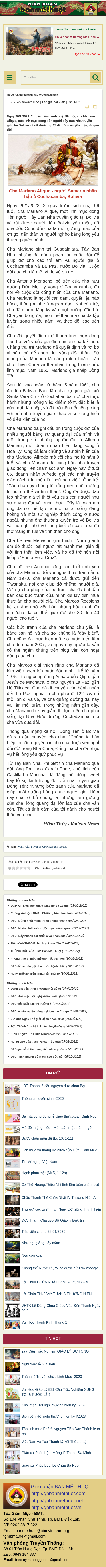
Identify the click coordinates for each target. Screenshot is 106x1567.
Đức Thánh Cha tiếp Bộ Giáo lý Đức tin (53, 1220)
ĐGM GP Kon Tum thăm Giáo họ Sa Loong (40, 905)
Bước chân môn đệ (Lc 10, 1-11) (47, 1138)
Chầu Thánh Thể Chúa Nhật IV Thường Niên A (59, 1197)
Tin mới (53, 1073)
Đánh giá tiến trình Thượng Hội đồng (36, 988)
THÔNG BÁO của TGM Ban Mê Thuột (36, 951)
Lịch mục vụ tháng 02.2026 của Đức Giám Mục (59, 1150)
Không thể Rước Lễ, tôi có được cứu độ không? (60, 1268)
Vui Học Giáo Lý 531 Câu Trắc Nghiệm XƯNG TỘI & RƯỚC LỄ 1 (58, 1392)
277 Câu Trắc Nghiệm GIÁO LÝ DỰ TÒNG (55, 1351)
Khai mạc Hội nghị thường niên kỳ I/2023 (54, 1405)
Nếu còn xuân (33, 1255)
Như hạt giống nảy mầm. (41, 1243)
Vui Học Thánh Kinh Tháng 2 (44, 1322)
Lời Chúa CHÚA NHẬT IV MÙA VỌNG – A (55, 1282)
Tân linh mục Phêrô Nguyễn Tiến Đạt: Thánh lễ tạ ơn (61, 1431)
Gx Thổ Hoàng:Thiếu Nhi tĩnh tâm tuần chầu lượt (60, 1185)
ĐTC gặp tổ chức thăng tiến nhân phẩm (37, 1049)
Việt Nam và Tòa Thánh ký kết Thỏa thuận (55, 1442)
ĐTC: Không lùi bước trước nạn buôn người (41, 928)
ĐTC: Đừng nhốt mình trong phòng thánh (39, 920)
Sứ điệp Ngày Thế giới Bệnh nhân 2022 (37, 1019)
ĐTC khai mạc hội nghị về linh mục (34, 996)
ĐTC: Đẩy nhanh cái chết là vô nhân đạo (38, 936)
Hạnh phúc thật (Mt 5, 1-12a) (44, 1173)
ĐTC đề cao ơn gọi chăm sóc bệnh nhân (38, 966)
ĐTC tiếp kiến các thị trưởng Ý (31, 1003)
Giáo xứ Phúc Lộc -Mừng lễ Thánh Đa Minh (56, 1453)
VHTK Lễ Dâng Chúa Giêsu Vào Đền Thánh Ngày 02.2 (61, 1308)
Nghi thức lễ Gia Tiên (38, 1364)
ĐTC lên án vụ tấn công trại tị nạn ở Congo (40, 1011)
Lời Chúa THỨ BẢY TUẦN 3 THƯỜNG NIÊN (57, 1294)
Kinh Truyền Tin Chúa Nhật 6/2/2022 (35, 1034)
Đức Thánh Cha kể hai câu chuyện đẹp (37, 1026)
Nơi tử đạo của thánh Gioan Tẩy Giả (35, 1041)
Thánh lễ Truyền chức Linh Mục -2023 (52, 1377)
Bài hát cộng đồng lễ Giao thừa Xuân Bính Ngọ (59, 1116)
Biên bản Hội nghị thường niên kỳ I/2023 (54, 1416)
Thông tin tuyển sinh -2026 (43, 1098)
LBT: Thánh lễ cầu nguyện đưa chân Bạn (54, 1086)
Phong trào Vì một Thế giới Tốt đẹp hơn (38, 958)
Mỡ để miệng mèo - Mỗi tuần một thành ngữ (57, 1128)
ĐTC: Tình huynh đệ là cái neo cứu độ (36, 1056)
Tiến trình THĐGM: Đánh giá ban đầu (36, 943)
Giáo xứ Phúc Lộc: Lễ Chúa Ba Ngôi (50, 1465)
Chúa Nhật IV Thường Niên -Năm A (77, 37)
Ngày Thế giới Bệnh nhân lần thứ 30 (35, 973)
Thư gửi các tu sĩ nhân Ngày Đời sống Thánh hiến (61, 1209)
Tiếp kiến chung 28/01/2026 (43, 1231)
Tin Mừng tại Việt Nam (39, 1162)
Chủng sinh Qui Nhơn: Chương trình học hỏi (41, 913)
